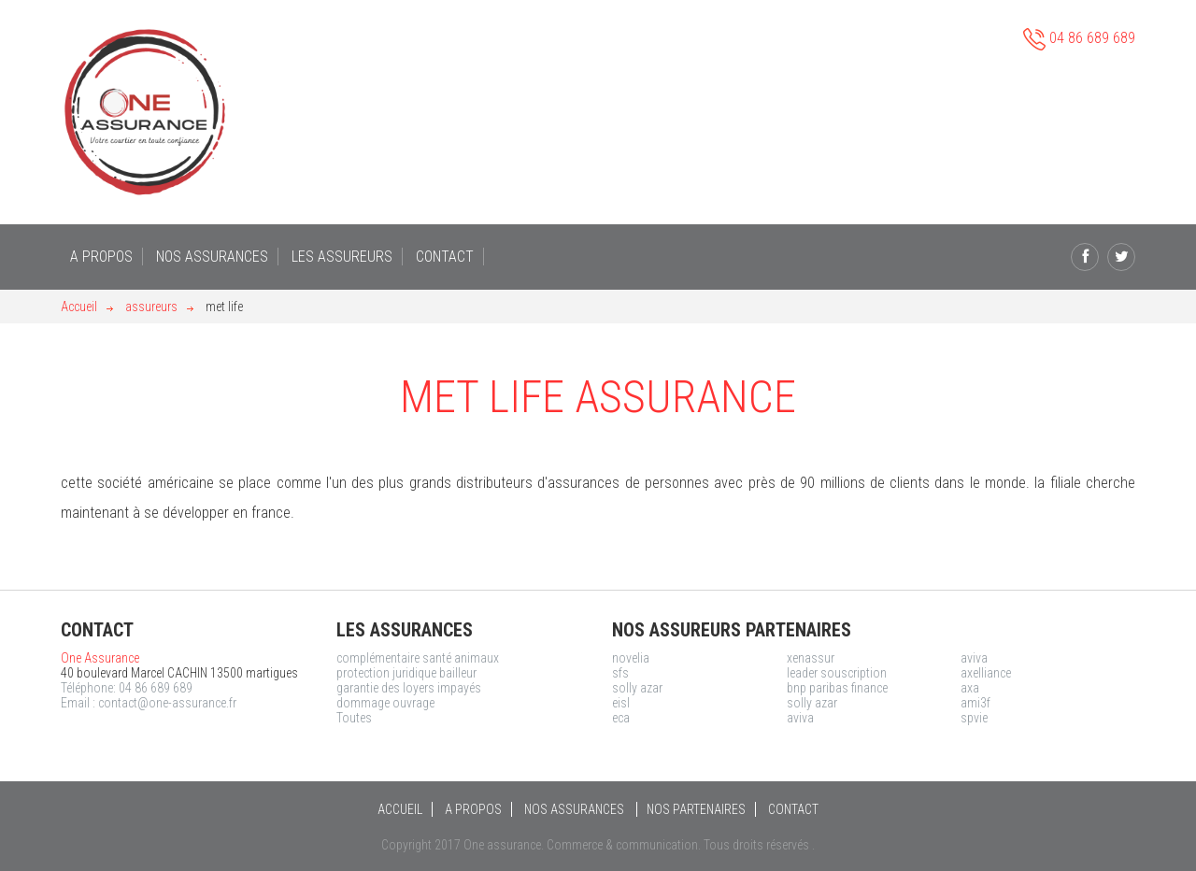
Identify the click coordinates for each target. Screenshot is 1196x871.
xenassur (810, 657)
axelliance (986, 672)
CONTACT (445, 256)
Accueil (79, 306)
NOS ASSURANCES (212, 256)
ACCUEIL (399, 809)
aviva (974, 657)
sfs (620, 672)
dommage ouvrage (385, 702)
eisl (621, 702)
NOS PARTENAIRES (696, 809)
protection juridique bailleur (406, 672)
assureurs (151, 306)
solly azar (637, 687)
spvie (974, 717)
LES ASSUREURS (342, 256)
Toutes (354, 717)
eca (621, 717)
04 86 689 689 (1079, 39)
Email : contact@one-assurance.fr (148, 702)
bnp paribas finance (837, 687)
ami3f (975, 702)
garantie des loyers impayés (408, 687)
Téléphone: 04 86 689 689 (126, 687)
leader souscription (837, 672)
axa (970, 687)
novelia (630, 657)
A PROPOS (101, 256)
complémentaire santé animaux (417, 657)
